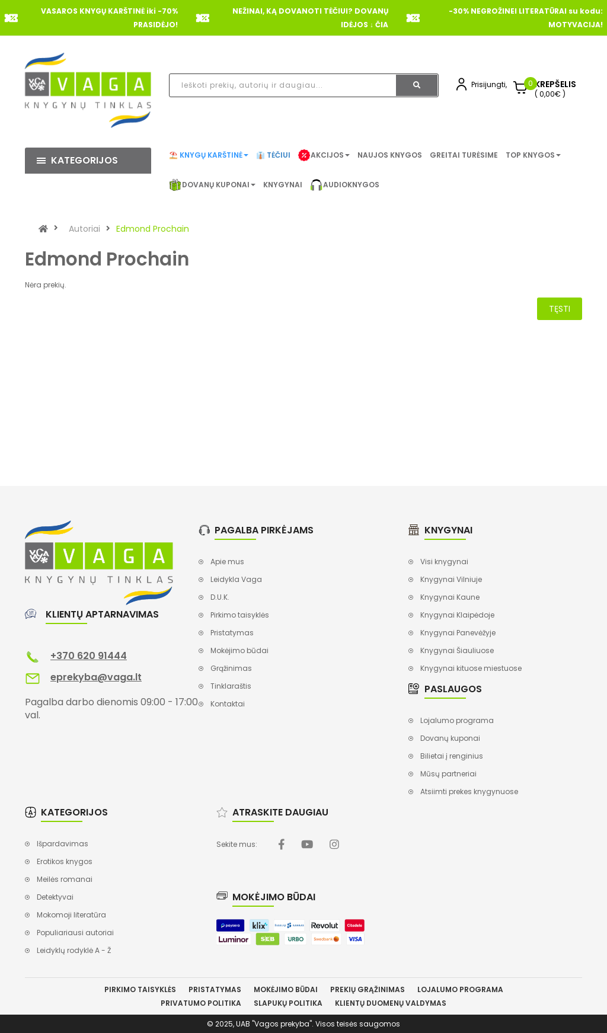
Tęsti (559, 309)
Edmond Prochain (152, 228)
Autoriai (84, 228)
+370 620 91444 (88, 656)
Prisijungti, (489, 84)
